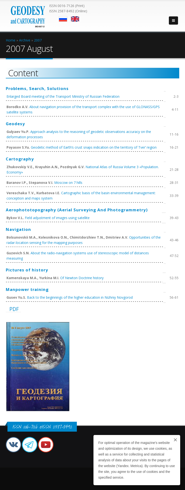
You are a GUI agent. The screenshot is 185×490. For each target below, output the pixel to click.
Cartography (20, 159)
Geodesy (15, 123)
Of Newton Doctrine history (82, 278)
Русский (63, 19)
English (75, 19)
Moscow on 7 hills (68, 182)
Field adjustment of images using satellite (57, 217)
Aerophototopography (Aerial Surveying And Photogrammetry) (77, 210)
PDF (14, 309)
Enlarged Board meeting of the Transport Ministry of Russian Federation (63, 96)
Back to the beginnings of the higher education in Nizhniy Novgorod (80, 297)
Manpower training (27, 289)
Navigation (18, 229)
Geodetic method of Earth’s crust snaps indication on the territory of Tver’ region (94, 147)
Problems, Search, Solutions (37, 88)
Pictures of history (27, 270)
